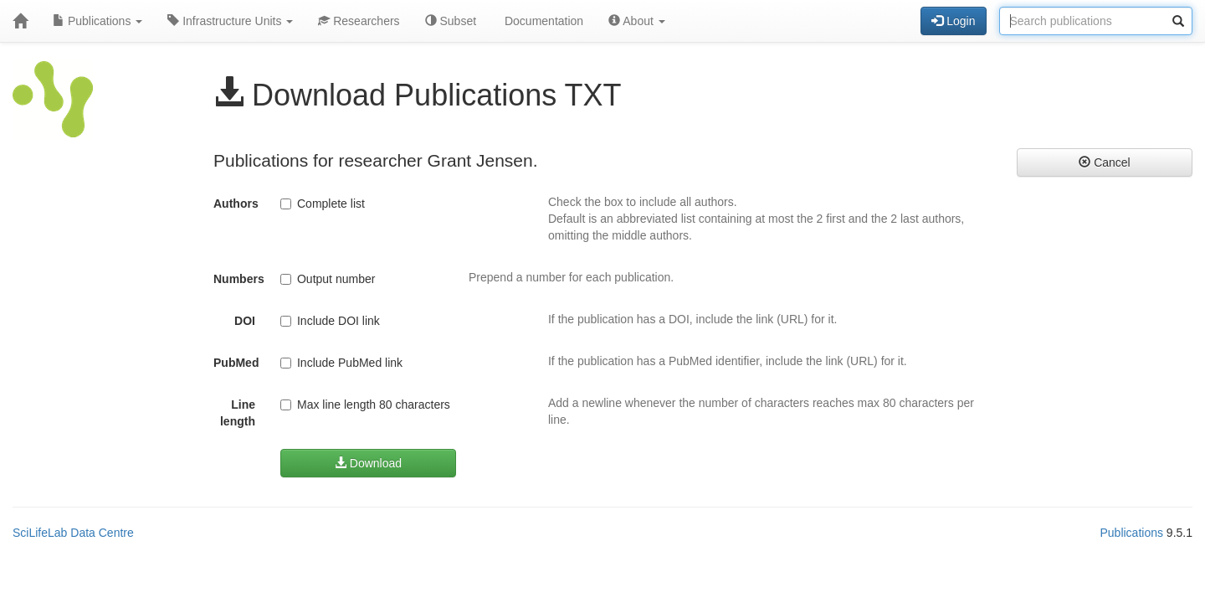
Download (368, 463)
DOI (244, 320)
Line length (237, 413)
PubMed (236, 362)
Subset (450, 21)
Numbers (238, 279)
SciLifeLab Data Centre (73, 532)
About (636, 21)
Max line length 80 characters (365, 404)
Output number (327, 279)
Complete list (322, 203)
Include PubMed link (341, 362)
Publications (97, 21)
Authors (236, 203)
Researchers (358, 21)
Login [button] (953, 21)
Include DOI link (330, 320)
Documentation (542, 21)
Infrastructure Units (230, 21)
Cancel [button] (1104, 162)
